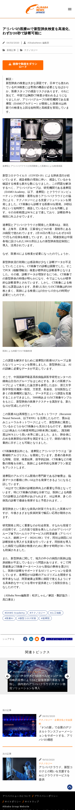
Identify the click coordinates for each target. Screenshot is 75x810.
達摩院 (46, 618)
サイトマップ (32, 801)
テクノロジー (31, 50)
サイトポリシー (13, 801)
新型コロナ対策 (28, 618)
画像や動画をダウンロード (23, 65)
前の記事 (7, 710)
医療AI (9, 618)
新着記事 (9, 50)
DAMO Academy (15, 613)
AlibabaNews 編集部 (36, 42)
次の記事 (7, 753)
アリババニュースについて (17, 796)
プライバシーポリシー (46, 796)
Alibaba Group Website (16, 806)
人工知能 (56, 613)
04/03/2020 (11, 42)
